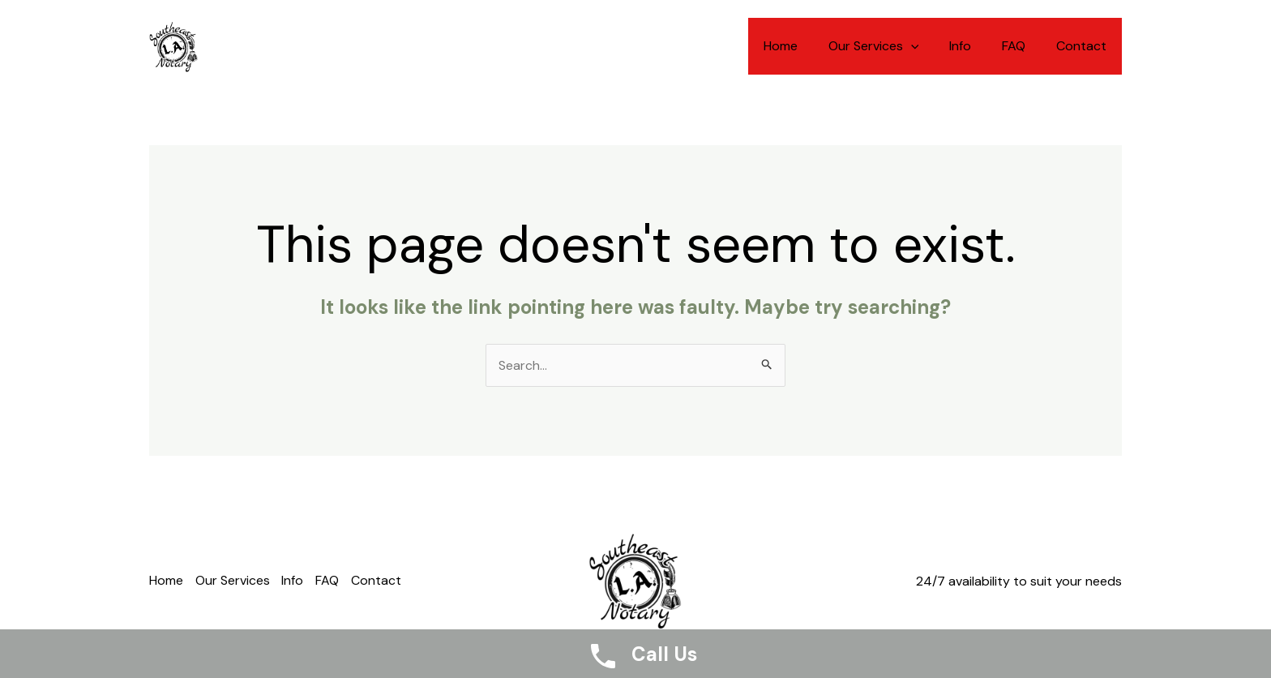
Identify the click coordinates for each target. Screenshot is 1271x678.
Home (802, 45)
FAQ (1021, 45)
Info (972, 45)
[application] (927, 46)
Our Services (890, 46)
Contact (1084, 45)
